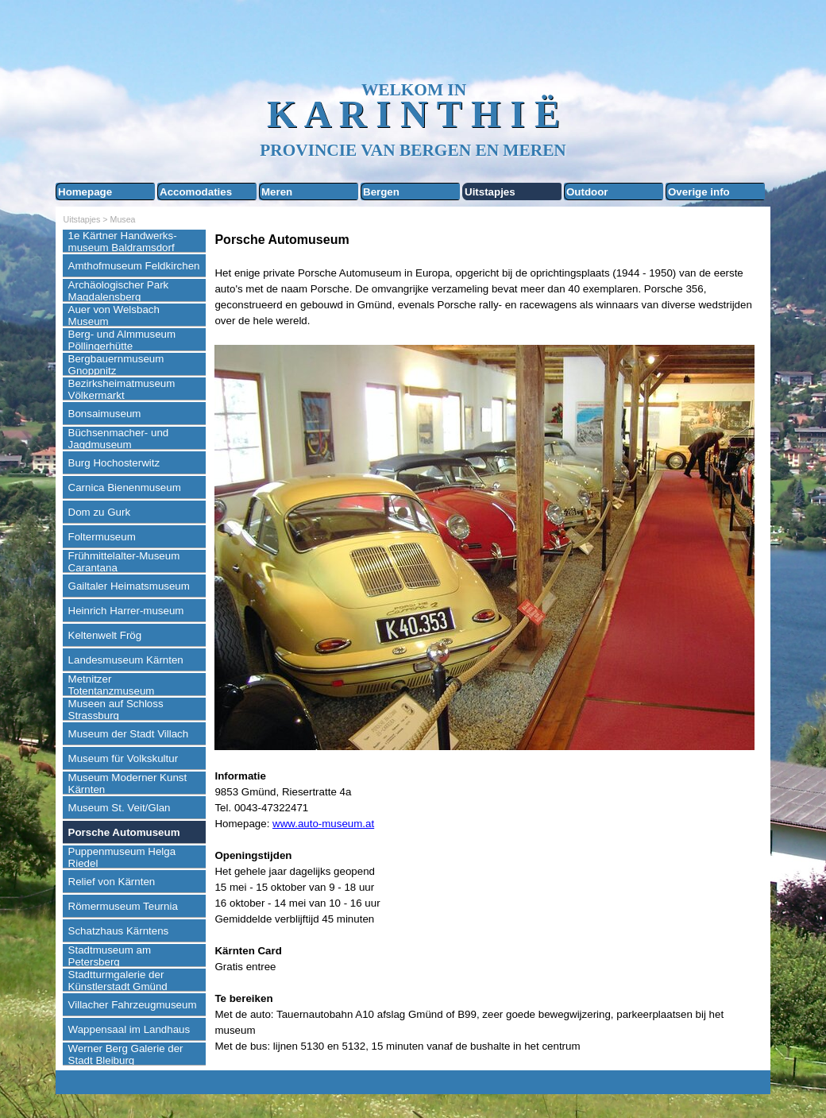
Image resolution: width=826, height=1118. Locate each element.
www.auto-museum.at (323, 824)
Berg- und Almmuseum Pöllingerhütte (122, 340)
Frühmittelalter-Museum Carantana (124, 562)
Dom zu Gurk (99, 512)
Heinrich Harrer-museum (126, 611)
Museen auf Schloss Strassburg (116, 709)
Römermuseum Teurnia (123, 906)
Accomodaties (196, 192)
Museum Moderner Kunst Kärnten (127, 783)
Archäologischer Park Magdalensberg (118, 291)
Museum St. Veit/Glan (119, 808)
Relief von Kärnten (112, 882)
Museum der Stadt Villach (128, 734)
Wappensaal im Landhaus (129, 1029)
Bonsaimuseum (104, 414)
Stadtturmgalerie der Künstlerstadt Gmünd (118, 980)
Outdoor (587, 192)
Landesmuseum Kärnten (125, 660)
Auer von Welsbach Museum (114, 315)
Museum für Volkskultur (123, 758)
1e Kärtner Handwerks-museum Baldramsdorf (122, 241)
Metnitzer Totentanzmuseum (111, 685)
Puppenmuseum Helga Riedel (122, 857)
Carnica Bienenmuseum (124, 487)
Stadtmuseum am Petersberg (109, 956)
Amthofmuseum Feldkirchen (134, 266)
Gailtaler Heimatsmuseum (129, 586)
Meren (276, 192)
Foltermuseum (102, 537)
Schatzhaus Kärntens (118, 931)
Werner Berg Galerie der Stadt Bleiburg (125, 1054)
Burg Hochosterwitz (114, 463)
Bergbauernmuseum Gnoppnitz (116, 365)
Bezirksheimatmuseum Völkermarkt (122, 389)
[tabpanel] (488, 642)
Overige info (699, 192)
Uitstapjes (490, 192)
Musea (123, 219)
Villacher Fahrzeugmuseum (132, 1005)
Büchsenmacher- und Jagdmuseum (118, 439)
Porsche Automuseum (124, 832)
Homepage (85, 192)
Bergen (381, 192)
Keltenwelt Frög (105, 635)
